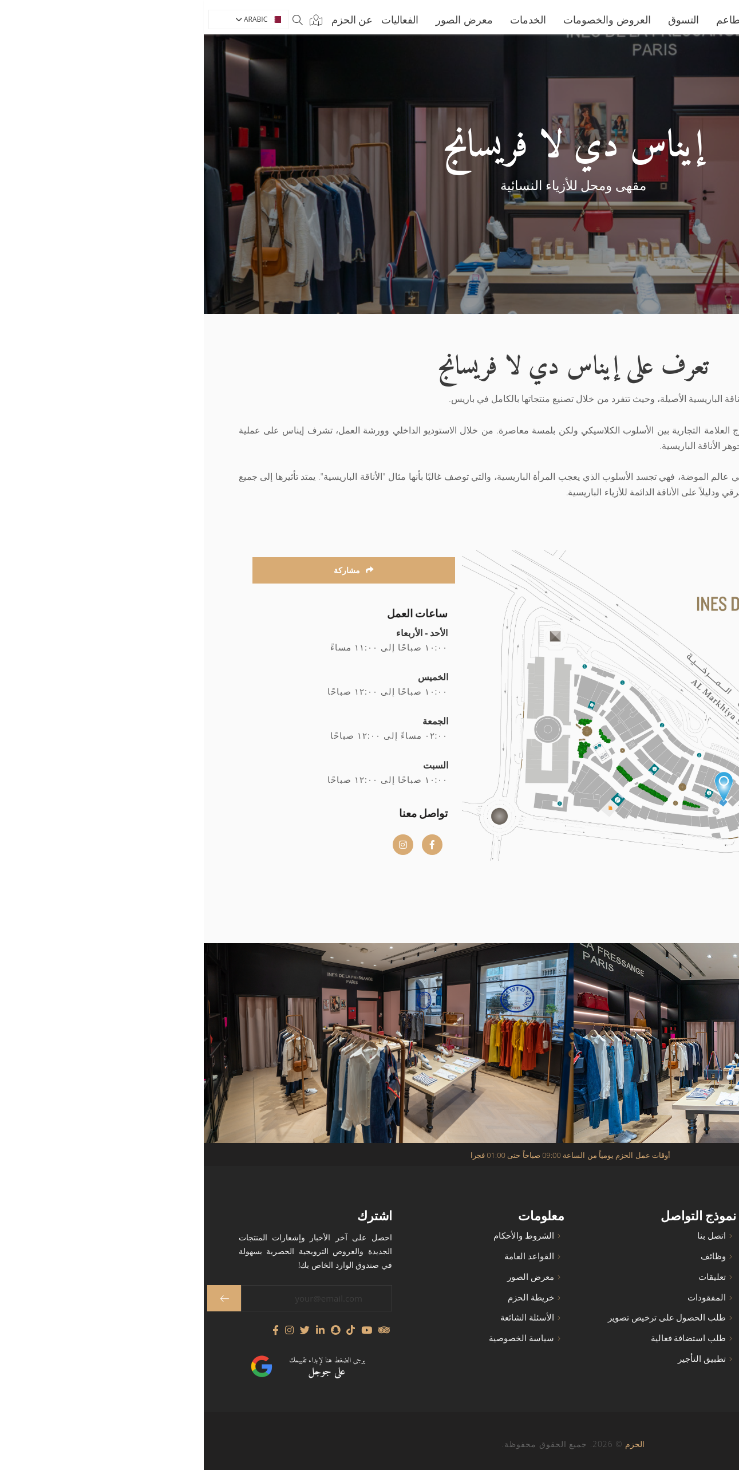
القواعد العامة (325, 1256)
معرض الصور (260, 19)
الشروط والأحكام (320, 1235)
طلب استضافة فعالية (485, 1338)
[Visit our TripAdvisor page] (180, 1330)
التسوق (479, 19)
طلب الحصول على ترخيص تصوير (463, 1317)
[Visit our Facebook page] (72, 1330)
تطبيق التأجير (498, 1358)
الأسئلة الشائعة (323, 1317)
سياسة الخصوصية (317, 1338)
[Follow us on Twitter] (101, 1330)
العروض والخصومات (403, 19)
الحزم (431, 1444)
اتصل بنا (507, 1235)
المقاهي (679, 1276)
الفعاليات (196, 19)
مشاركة (150, 570)
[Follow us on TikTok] (147, 1330)
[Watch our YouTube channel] (162, 1330)
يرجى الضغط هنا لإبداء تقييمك (123, 1367)
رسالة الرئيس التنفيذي (653, 1358)
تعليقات (508, 1276)
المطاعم (530, 19)
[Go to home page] (662, 19)
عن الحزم (148, 19)
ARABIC (54, 19)
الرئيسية (583, 19)
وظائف (509, 1256)
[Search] (94, 19)
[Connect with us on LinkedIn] (116, 1330)
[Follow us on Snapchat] (131, 1330)
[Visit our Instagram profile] (85, 1330)
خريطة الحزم (327, 1297)
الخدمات (324, 19)
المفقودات (503, 1297)
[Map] (110, 19)
